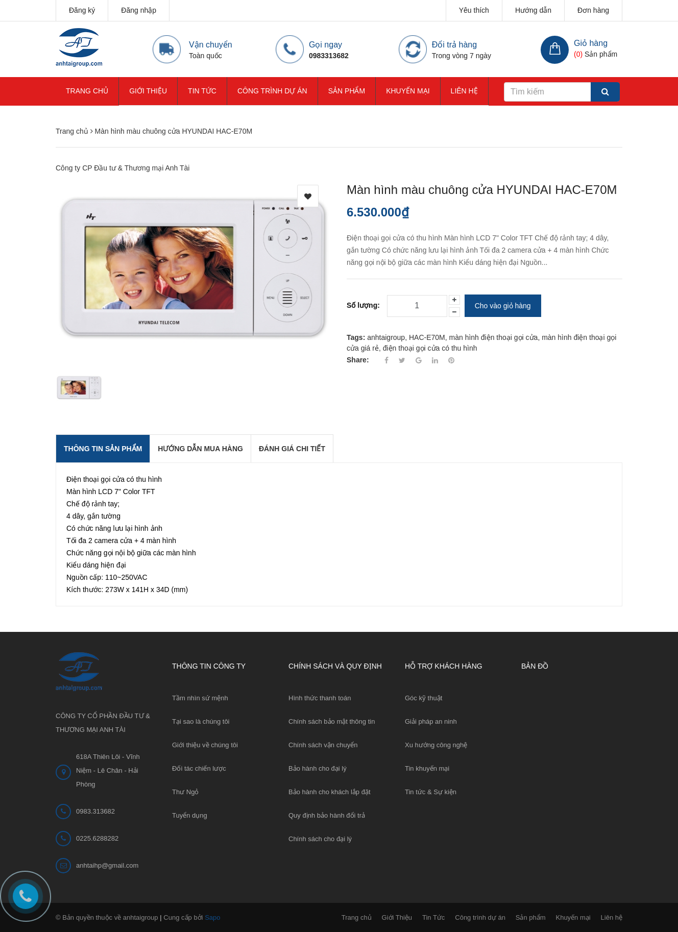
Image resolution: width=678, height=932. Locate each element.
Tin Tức (202, 91)
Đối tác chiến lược (199, 768)
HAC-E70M (427, 337)
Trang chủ (87, 91)
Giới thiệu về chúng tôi (205, 745)
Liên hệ (464, 91)
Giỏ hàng (591, 43)
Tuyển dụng (189, 815)
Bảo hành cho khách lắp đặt (329, 792)
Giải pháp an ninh (431, 721)
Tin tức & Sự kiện (430, 792)
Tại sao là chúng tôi (201, 721)
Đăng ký (82, 10)
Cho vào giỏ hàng (503, 306)
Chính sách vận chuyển (322, 745)
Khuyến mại (407, 91)
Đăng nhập (138, 10)
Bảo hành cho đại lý (317, 768)
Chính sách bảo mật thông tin (331, 721)
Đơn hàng (593, 10)
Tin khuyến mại (427, 768)
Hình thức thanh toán (319, 698)
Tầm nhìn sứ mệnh (200, 698)
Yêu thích (474, 10)
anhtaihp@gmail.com (107, 865)
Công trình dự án (272, 91)
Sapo (212, 917)
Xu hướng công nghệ (436, 745)
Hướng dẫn (533, 10)
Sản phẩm (346, 91)
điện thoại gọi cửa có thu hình (430, 348)
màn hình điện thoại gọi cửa (493, 337)
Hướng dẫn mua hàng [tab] (200, 449)
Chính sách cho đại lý (320, 839)
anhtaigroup (386, 337)
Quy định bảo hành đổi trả (326, 815)
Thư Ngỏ (185, 792)
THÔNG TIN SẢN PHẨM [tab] (103, 449)
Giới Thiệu (148, 91)
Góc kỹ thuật (423, 698)
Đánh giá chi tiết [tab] (292, 449)
